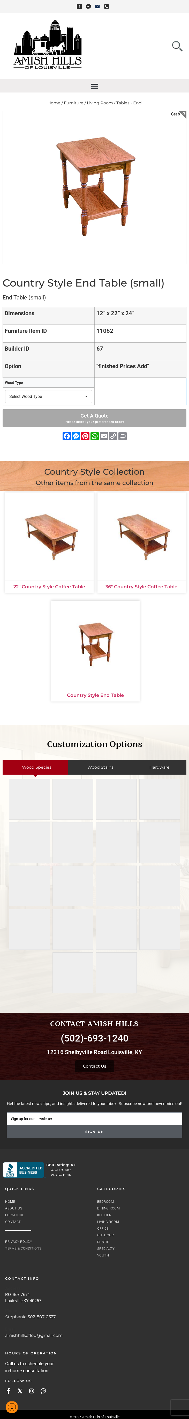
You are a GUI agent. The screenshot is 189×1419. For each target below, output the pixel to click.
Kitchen (104, 1215)
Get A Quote (94, 418)
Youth (103, 1255)
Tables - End (129, 103)
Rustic (103, 1242)
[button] (94, 86)
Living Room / (101, 103)
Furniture (14, 1215)
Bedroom (105, 1202)
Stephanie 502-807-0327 (30, 1316)
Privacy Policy (18, 1242)
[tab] (35, 767)
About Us (13, 1208)
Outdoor (105, 1235)
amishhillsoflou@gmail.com (34, 1335)
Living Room (108, 1222)
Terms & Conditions (23, 1248)
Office (103, 1228)
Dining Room (108, 1208)
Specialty (106, 1249)
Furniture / (75, 103)
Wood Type (14, 383)
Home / (55, 103)
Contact (13, 1222)
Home (10, 1202)
